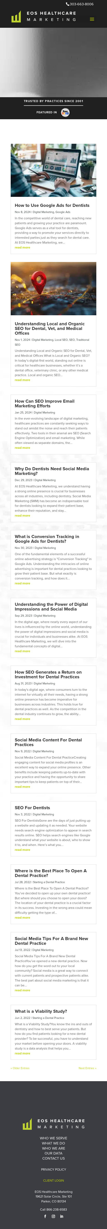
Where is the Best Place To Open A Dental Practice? (51, 873)
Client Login (53, 1180)
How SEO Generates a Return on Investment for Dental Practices (48, 674)
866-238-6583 (56, 1209)
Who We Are (53, 1148)
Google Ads (62, 212)
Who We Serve (53, 1138)
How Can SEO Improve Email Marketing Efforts (45, 403)
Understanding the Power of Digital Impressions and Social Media (51, 606)
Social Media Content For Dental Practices (48, 742)
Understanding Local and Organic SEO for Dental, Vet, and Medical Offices (50, 328)
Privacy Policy (53, 1169)
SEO (72, 340)
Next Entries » (87, 1068)
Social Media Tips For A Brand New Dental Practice (51, 941)
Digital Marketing (43, 212)
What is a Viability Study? (41, 1011)
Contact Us (53, 1158)
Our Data (53, 1153)
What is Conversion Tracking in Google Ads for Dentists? (47, 539)
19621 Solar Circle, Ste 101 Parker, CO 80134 (54, 1198)
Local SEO (61, 340)
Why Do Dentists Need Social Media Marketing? (52, 471)
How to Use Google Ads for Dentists (52, 205)
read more (22, 247)
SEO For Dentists (32, 807)
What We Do (53, 1143)
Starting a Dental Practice (49, 882)
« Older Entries (20, 1068)
